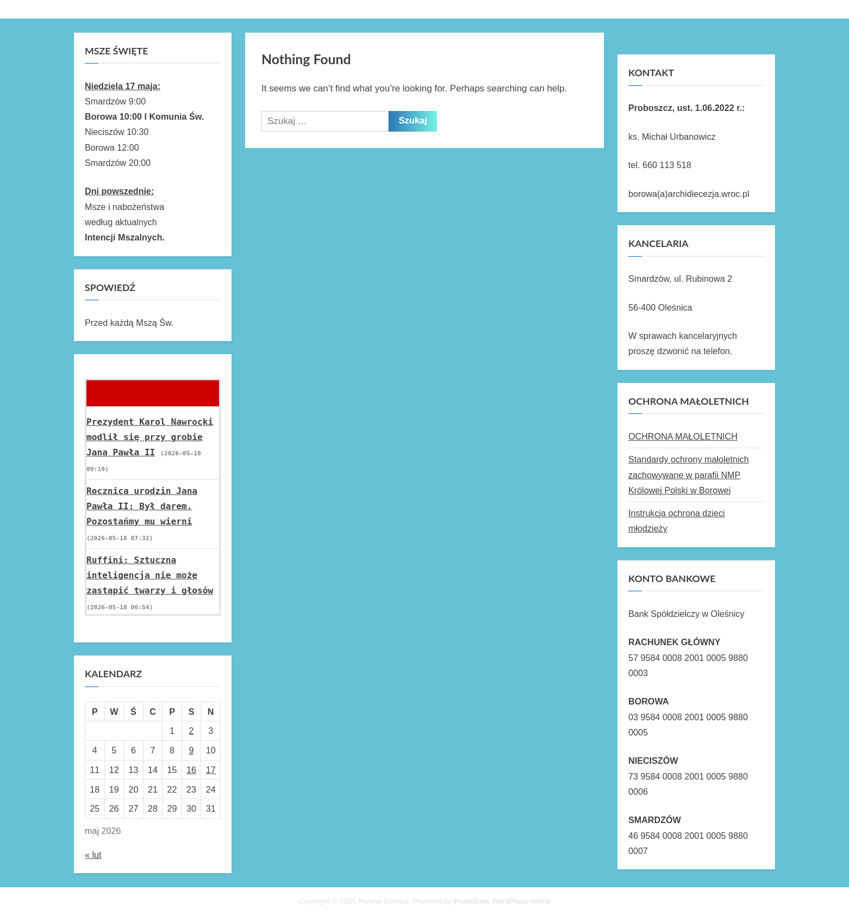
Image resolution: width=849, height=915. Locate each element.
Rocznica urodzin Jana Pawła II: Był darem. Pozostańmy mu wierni (141, 506)
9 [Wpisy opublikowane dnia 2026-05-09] (191, 750)
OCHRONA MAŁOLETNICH (683, 436)
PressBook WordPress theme (502, 901)
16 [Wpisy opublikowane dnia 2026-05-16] (191, 770)
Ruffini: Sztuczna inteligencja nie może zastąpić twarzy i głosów (149, 575)
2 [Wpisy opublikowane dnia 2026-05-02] (191, 730)
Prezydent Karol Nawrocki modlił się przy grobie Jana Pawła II (149, 437)
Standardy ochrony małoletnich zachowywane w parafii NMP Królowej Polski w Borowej (688, 474)
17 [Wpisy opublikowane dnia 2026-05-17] (211, 770)
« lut (93, 855)
